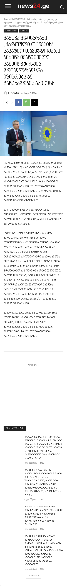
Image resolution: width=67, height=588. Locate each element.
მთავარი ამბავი (18, 19)
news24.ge (15, 93)
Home (6, 19)
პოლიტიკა (24, 30)
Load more (33, 576)
